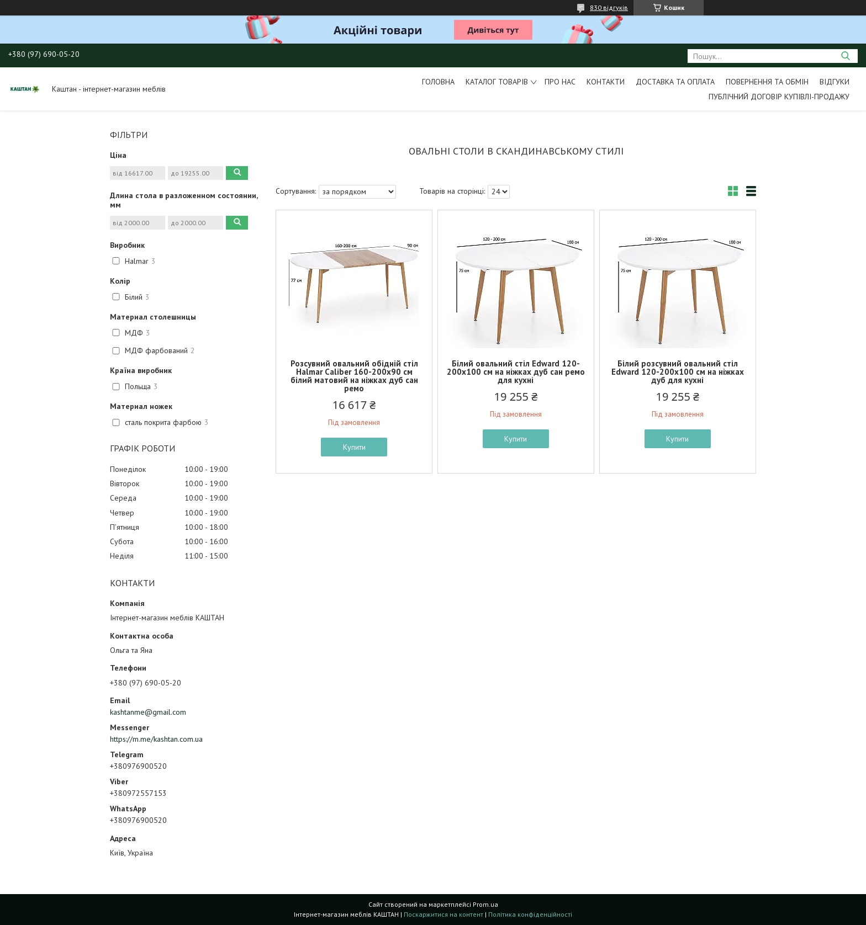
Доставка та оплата (675, 82)
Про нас (560, 82)
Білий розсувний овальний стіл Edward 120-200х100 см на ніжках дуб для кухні (677, 371)
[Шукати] (845, 56)
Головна (438, 82)
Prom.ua (485, 904)
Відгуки (834, 82)
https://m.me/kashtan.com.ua (156, 739)
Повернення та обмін (767, 82)
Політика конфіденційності (530, 914)
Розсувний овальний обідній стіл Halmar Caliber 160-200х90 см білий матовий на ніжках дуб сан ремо (354, 375)
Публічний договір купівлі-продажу (779, 97)
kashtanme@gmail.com (148, 712)
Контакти (606, 82)
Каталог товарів (497, 82)
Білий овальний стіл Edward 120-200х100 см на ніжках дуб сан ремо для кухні (516, 371)
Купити (354, 447)
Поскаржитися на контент (443, 914)
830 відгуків (609, 7)
